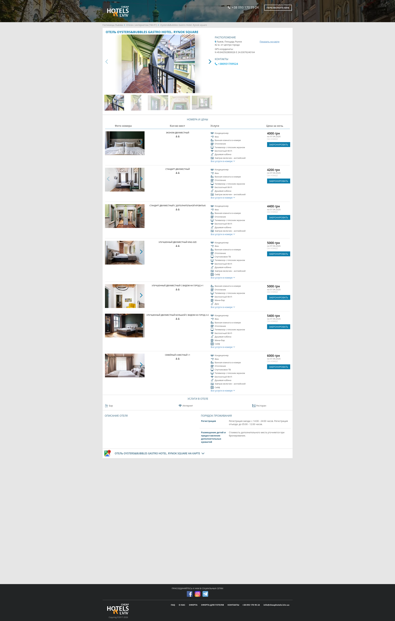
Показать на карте (269, 41)
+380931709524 (226, 64)
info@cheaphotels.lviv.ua (276, 604)
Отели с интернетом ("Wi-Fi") (141, 24)
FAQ (173, 604)
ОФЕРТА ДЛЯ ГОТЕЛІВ (212, 604)
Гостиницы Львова (113, 24)
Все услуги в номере (223, 161)
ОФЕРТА (193, 604)
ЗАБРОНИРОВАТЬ (278, 144)
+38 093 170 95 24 (243, 7)
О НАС (182, 604)
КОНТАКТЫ (233, 604)
